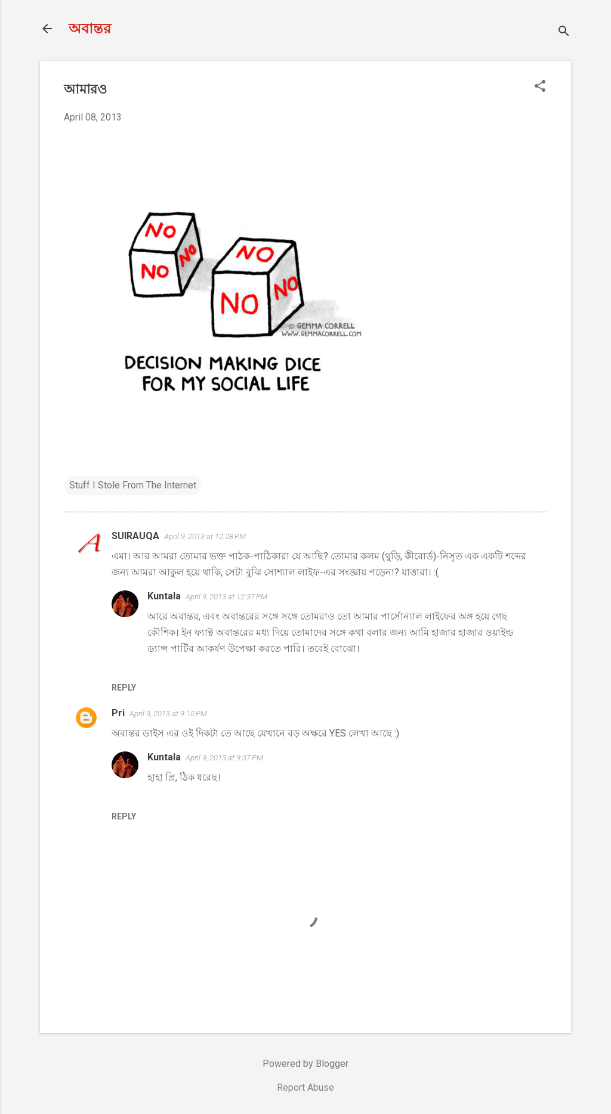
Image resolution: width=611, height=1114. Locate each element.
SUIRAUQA (135, 535)
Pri (118, 713)
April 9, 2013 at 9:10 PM (168, 713)
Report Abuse (305, 1087)
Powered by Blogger (305, 1063)
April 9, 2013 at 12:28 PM (205, 536)
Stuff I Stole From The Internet (132, 485)
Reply (124, 687)
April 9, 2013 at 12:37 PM (226, 596)
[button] (540, 87)
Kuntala (164, 596)
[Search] (564, 32)
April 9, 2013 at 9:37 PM (224, 757)
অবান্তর (90, 28)
